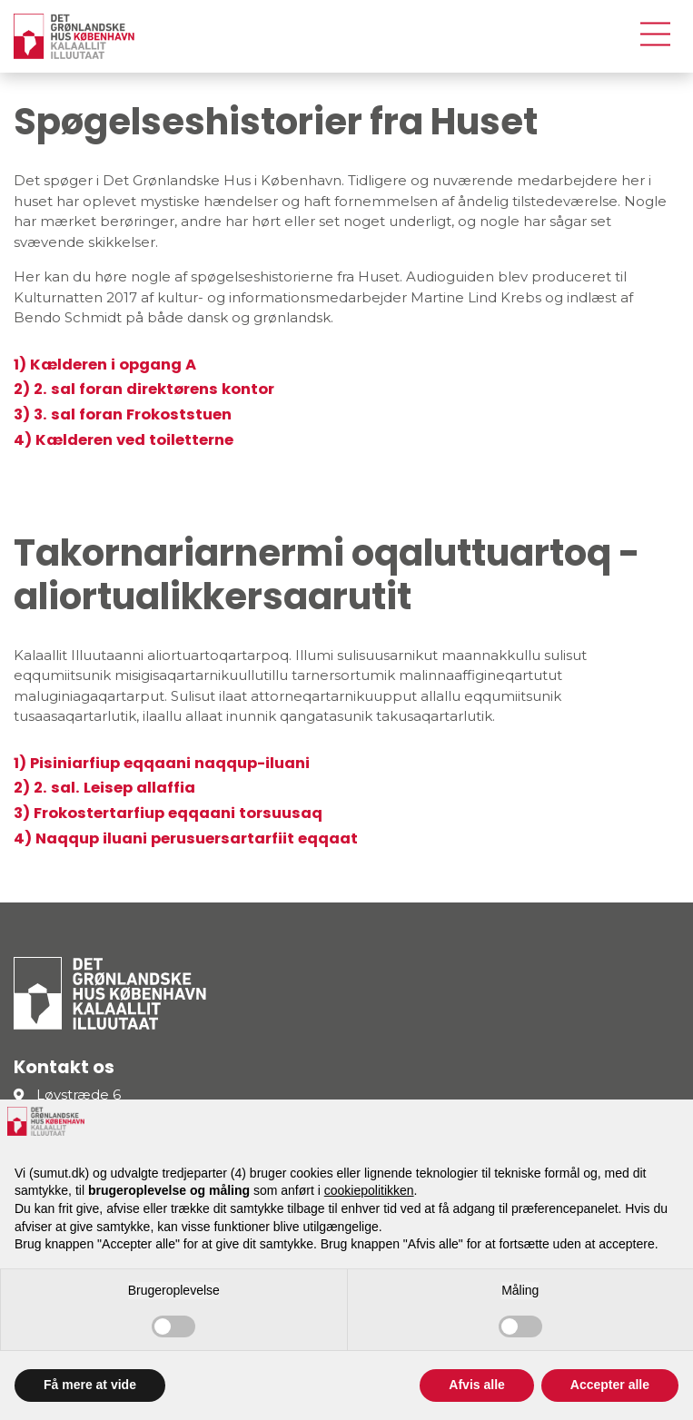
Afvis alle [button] (476, 1384)
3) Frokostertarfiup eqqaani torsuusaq (168, 813)
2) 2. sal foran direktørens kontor (144, 389)
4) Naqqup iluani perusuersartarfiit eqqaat (186, 838)
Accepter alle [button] (609, 1384)
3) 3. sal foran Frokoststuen (123, 414)
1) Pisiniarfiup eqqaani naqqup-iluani (162, 763)
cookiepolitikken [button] (369, 1190)
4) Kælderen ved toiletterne (123, 439)
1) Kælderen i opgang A (105, 364)
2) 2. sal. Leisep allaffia (104, 787)
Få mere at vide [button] (90, 1384)
